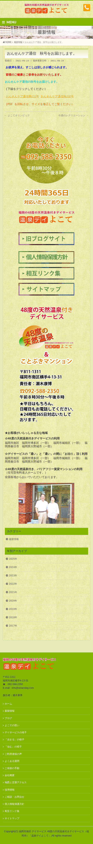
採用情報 (9, 789)
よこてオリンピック (17, 115)
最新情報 (14, 539)
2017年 (13, 626)
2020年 (13, 601)
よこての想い (12, 725)
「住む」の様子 (13, 746)
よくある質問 (12, 761)
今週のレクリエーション (73, 115)
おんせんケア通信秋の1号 (22, 96)
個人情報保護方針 (14, 804)
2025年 (13, 559)
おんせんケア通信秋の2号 (57, 96)
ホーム (8, 703)
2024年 (13, 567)
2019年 (13, 609)
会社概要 (9, 775)
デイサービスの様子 (16, 732)
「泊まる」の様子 (14, 739)
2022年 (13, 584)
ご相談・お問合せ (14, 796)
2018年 (13, 617)
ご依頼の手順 (12, 768)
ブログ (8, 718)
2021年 (13, 592)
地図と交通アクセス (16, 782)
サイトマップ (12, 818)
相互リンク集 (12, 811)
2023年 (13, 575)
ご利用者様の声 (13, 754)
